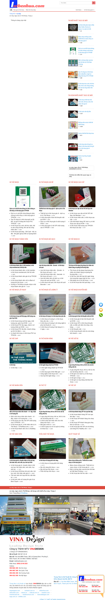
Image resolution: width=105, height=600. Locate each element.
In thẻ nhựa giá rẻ (46, 182)
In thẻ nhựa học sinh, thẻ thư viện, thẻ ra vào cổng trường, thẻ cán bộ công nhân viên (86, 86)
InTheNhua (23, 493)
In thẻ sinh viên (16, 434)
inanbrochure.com (28, 594)
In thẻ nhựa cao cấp (76, 182)
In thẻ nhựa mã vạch (47, 239)
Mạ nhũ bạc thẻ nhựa (47, 469)
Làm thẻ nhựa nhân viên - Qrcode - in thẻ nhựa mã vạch (51, 266)
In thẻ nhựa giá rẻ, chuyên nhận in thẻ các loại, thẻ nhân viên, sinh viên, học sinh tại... (23, 467)
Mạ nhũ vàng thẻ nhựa (47, 467)
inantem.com (46, 592)
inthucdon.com (14, 592)
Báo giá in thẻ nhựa (19, 10)
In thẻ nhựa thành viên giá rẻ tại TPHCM (23, 276)
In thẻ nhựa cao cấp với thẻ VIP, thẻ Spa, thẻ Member (80, 209)
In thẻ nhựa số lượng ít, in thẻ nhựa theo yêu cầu (52, 316)
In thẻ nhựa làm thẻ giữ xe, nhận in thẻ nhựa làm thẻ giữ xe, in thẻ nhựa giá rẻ (86, 146)
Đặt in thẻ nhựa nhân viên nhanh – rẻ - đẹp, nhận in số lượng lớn (23, 413)
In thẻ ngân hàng (46, 338)
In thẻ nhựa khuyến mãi (78, 289)
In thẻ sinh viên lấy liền (84, 111)
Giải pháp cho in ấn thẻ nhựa (79, 280)
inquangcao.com (15, 590)
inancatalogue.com (43, 594)
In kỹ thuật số (74, 434)
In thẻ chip (14, 338)
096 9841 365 (14, 568)
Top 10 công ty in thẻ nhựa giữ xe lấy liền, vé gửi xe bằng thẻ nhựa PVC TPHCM (85, 74)
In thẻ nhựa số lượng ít (48, 289)
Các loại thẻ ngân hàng (47, 376)
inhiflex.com (22, 596)
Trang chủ (12, 13)
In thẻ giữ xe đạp (75, 378)
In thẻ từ (42, 385)
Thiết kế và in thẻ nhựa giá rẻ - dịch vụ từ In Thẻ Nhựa (52, 209)
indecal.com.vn (34, 592)
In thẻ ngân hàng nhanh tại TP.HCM (48, 365)
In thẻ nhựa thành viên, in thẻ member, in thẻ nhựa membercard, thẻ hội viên (22, 266)
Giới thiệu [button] (79, 10)
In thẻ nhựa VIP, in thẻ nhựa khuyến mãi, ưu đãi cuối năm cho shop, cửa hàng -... (81, 325)
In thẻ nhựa (14, 182)
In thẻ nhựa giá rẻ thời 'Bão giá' (50, 372)
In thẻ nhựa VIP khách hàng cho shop (82, 418)
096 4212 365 (14, 575)
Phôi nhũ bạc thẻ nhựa (47, 471)
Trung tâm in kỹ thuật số (17, 583)
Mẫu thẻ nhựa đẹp (31, 10)
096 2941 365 (14, 573)
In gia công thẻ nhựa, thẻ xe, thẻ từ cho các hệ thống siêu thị (81, 366)
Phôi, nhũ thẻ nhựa (46, 434)
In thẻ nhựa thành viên (19, 239)
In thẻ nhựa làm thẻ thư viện (79, 473)
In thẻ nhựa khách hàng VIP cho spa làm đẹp (81, 411)
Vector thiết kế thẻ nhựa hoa (86, 133)
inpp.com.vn (13, 596)
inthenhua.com (44, 590)
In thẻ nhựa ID (74, 239)
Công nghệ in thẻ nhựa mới (49, 374)
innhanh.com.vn (30, 590)
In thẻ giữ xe (73, 338)
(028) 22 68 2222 (22, 563)
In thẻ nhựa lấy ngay (18, 289)
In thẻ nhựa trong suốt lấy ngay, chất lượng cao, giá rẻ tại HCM (22, 317)
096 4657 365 (14, 570)
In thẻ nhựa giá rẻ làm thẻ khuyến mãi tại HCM (81, 316)
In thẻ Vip (72, 385)
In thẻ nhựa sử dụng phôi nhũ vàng (48, 460)
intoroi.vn (24, 592)
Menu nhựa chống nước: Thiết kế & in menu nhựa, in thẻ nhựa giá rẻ (85, 39)
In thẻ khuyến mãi (76, 329)
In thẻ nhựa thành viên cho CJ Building (23, 428)
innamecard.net (14, 594)
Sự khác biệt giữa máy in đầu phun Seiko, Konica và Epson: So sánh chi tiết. (86, 27)
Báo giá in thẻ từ (45, 424)
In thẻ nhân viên (16, 385)
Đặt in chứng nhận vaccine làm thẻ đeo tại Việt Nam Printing (85, 62)
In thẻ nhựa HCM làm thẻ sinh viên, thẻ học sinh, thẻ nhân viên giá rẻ (85, 102)
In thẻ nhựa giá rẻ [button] (89, 10)
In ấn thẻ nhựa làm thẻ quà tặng (80, 282)
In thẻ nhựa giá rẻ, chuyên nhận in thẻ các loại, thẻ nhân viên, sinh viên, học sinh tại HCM (22, 461)
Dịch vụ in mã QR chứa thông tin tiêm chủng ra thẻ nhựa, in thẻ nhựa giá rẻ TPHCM (86, 50)
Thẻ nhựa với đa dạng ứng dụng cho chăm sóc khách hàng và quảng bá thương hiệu (81, 266)
